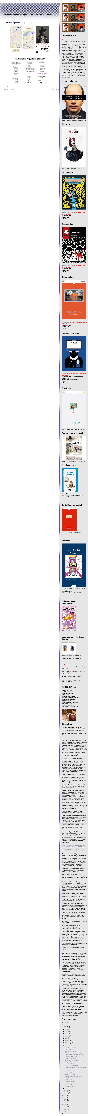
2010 (65, 1024)
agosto (67, 1040)
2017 (65, 1099)
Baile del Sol (65, 322)
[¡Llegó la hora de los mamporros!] (74, 1062)
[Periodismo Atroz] (70, 1071)
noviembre (68, 1046)
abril (66, 1033)
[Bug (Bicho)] (68, 1049)
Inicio (32, 89)
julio (66, 1038)
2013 (65, 1092)
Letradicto (66, 39)
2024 (65, 1111)
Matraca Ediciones (67, 212)
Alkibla (64, 373)
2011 (65, 1026)
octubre (67, 1044)
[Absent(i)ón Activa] (70, 1058)
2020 (65, 1104)
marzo (67, 1031)
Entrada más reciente (8, 89)
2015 (65, 1095)
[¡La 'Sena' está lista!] (71, 1047)
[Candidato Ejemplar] (71, 1056)
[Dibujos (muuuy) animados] (73, 1053)
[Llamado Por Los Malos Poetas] (74, 1054)
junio (66, 1037)
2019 (65, 1102)
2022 (65, 1108)
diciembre (68, 1088)
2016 (65, 1097)
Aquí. (68, 673)
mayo (66, 1035)
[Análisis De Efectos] (70, 1074)
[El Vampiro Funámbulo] (71, 1060)
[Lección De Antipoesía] (71, 1065)
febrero (67, 1029)
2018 (65, 1101)
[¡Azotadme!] (68, 1072)
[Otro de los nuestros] (71, 1051)
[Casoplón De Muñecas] (71, 1085)
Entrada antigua (54, 89)
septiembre (68, 1042)
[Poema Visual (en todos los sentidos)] (75, 1067)
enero (67, 1028)
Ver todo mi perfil (66, 77)
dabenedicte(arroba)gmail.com (70, 683)
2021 (65, 1106)
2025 (65, 1113)
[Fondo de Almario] (70, 1081)
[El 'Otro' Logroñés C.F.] (14, 23)
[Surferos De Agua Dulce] (72, 1083)
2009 (65, 1022)
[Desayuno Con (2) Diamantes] (73, 1076)
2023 (65, 1110)
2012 (65, 1090)
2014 (65, 1093)
